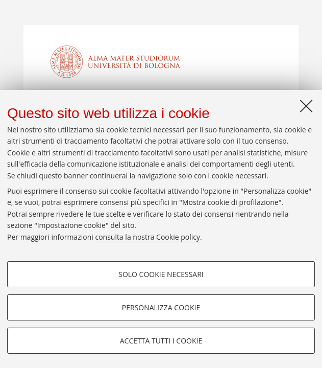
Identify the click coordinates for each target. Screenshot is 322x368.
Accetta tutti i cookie (161, 341)
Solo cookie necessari (161, 274)
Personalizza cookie (161, 307)
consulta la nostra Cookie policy (147, 237)
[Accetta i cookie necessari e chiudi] (306, 106)
